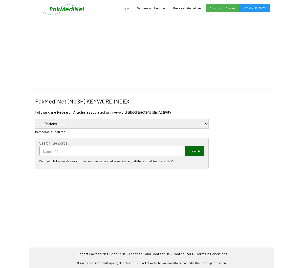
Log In (125, 8)
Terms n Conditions (212, 254)
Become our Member (151, 8)
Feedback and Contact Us (149, 254)
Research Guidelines (187, 8)
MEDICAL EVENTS (254, 8)
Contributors (183, 254)
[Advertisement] (151, 54)
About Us (118, 254)
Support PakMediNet (91, 254)
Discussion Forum (222, 8)
